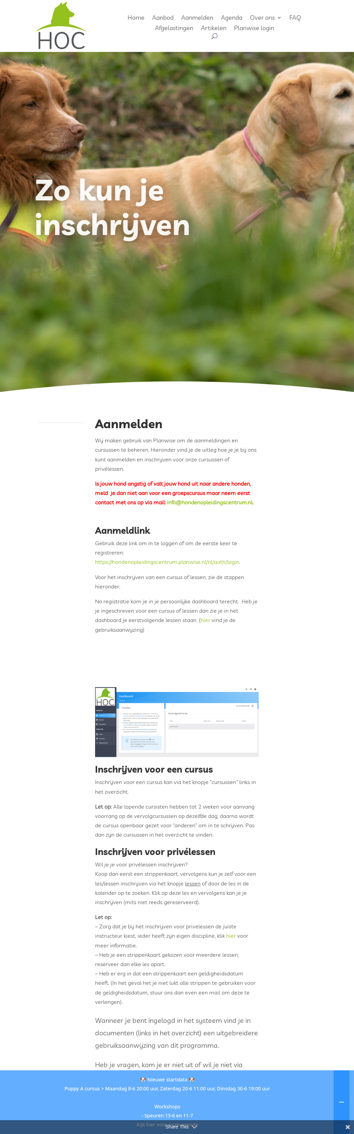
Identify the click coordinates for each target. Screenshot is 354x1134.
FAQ (295, 18)
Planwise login (254, 29)
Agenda (231, 18)
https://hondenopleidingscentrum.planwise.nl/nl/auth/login (167, 561)
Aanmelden (197, 18)
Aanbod (163, 18)
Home (136, 18)
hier (206, 619)
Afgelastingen (174, 29)
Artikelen (213, 29)
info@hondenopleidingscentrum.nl (209, 502)
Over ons (262, 18)
